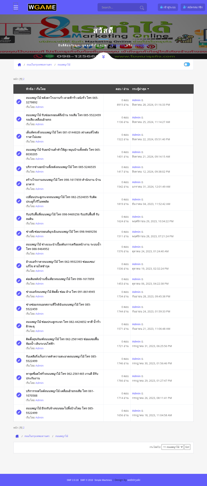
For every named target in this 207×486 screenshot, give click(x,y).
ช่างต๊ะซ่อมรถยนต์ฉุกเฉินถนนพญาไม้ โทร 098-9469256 (61, 232)
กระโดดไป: (155, 447)
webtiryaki (133, 480)
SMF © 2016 (86, 480)
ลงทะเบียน (141, 45)
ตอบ (118, 89)
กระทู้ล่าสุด (140, 89)
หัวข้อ (29, 89)
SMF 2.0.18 (72, 480)
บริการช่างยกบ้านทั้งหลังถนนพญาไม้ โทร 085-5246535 (61, 167)
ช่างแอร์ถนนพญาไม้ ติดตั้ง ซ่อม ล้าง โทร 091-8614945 (60, 292)
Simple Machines (103, 480)
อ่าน (126, 89)
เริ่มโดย (40, 89)
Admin (39, 107)
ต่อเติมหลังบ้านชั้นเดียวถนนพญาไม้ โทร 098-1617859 (60, 279)
